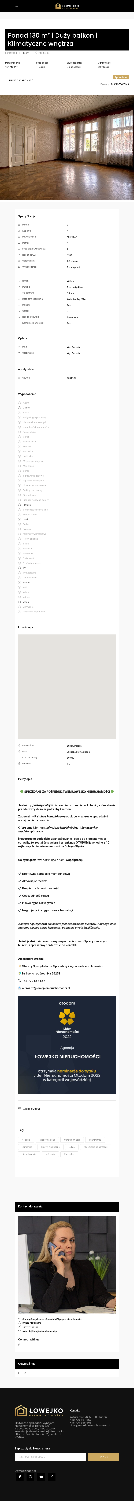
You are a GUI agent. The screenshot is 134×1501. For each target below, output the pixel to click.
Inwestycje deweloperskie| (32, 1431)
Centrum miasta (72, 1140)
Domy (20, 1434)
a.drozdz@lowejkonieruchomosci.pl (40, 1331)
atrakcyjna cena (47, 1140)
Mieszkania (57, 1431)
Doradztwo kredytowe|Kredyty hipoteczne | (35, 1427)
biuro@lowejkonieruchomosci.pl (90, 1425)
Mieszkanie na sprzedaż (95, 1147)
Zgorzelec (69, 1154)
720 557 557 (83, 1420)
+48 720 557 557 (30, 1327)
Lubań (72, 1147)
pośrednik (50, 1154)
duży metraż (95, 1140)
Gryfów (19, 1437)
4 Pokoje (26, 1140)
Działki (30, 1434)
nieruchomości (29, 1154)
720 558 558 (83, 1422)
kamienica (27, 1147)
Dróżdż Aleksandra (32, 1323)
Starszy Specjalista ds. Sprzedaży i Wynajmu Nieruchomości (52, 1319)
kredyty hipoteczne (50, 1147)
